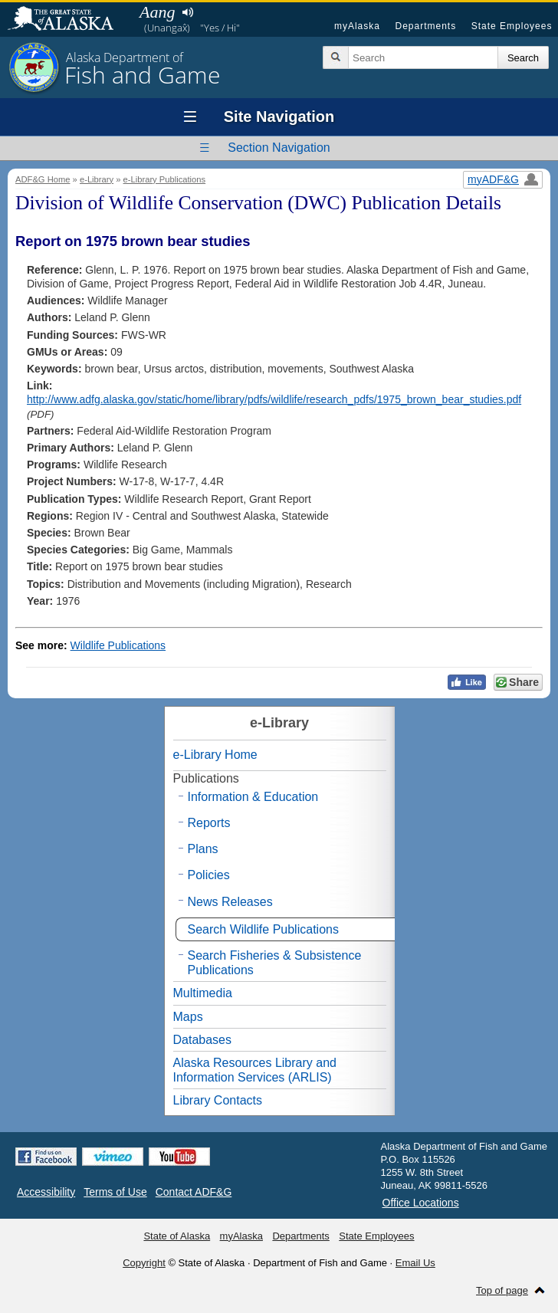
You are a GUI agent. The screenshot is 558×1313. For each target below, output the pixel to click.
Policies (209, 874)
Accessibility (46, 1192)
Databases (202, 1039)
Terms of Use (115, 1192)
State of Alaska (68, 20)
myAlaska (357, 26)
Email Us (415, 1263)
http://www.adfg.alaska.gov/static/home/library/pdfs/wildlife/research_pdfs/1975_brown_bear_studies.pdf (274, 399)
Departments (425, 26)
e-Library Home (215, 754)
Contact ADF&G (194, 1192)
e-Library (96, 179)
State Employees (512, 26)
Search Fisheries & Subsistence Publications (275, 963)
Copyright (144, 1263)
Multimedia (202, 993)
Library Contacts (218, 1100)
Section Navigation (279, 147)
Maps (188, 1016)
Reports (209, 822)
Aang (157, 11)
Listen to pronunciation (187, 12)
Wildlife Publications (118, 645)
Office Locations (420, 1202)
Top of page (502, 1290)
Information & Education (253, 796)
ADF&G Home (43, 179)
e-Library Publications (164, 179)
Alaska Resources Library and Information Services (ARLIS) (254, 1070)
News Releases (230, 901)
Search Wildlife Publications (263, 929)
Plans (203, 848)
